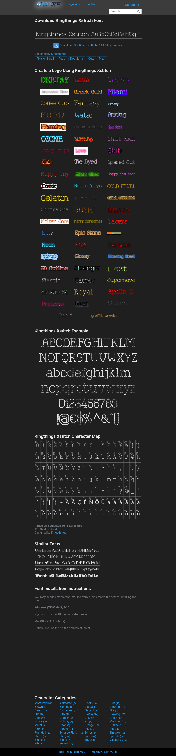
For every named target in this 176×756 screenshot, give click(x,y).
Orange (92, 725)
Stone (65, 739)
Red (90, 728)
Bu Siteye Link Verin (104, 751)
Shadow (117, 732)
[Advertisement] (17, 72)
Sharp (40, 736)
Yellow (66, 743)
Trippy (90, 739)
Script (90, 732)
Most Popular (43, 703)
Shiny (65, 736)
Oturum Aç (132, 5)
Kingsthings (58, 54)
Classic (41, 710)
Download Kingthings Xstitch (75, 45)
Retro (62, 58)
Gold (40, 718)
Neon (65, 725)
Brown (40, 706)
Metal (40, 725)
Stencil (41, 739)
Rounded (43, 732)
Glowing (117, 714)
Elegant (92, 710)
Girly (64, 714)
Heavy (41, 721)
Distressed (69, 710)
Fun (39, 714)
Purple (66, 728)
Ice (88, 721)
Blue (115, 703)
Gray (89, 718)
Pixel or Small (45, 58)
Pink (40, 728)
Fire (114, 710)
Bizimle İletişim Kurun (73, 751)
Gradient (67, 718)
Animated (68, 703)
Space (90, 736)
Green (116, 718)
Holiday (66, 721)
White (40, 743)
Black (91, 703)
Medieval (118, 721)
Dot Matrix (77, 58)
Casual (91, 706)
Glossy (91, 714)
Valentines (118, 739)
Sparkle (116, 736)
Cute (91, 58)
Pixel (102, 58)
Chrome (117, 706)
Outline (117, 725)
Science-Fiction (71, 732)
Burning (66, 706)
